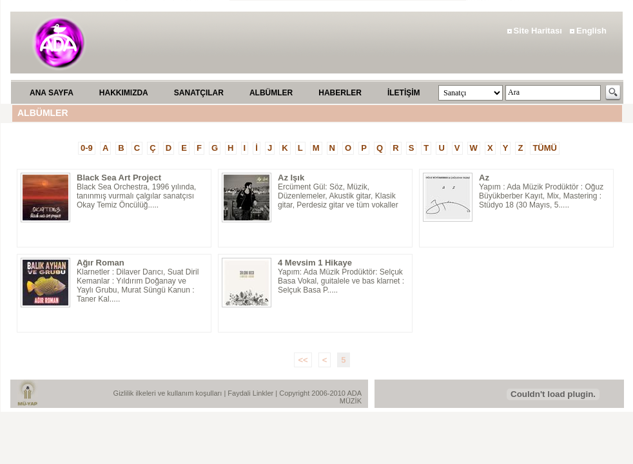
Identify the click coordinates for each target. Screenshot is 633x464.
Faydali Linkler (251, 393)
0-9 (87, 148)
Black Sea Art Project (119, 177)
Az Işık (291, 177)
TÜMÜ (544, 148)
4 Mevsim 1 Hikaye (315, 262)
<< (302, 360)
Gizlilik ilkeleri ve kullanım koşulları (168, 393)
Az (484, 177)
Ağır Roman (100, 262)
